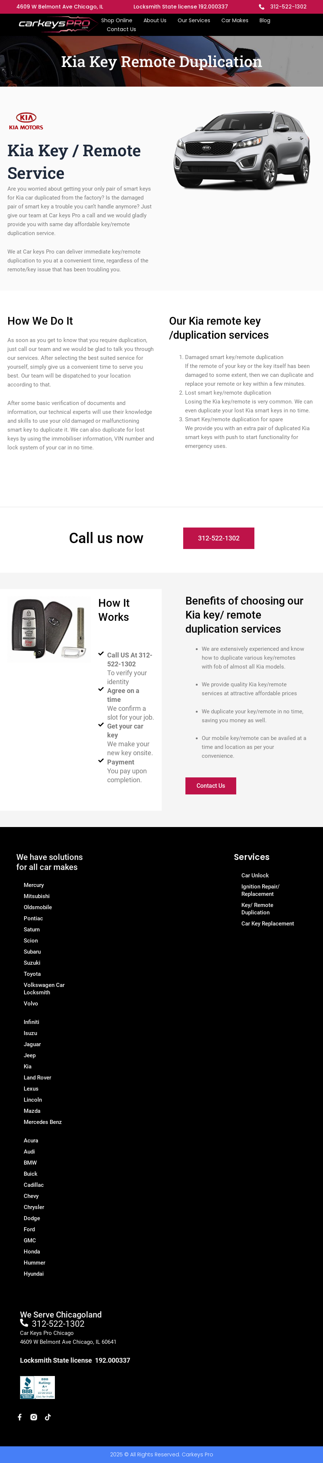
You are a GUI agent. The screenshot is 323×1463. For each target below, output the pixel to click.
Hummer (34, 1262)
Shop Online (116, 20)
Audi (29, 1151)
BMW (30, 1162)
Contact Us (121, 29)
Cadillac (34, 1185)
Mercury (34, 885)
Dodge (32, 1218)
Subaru (32, 951)
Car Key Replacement (267, 923)
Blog (265, 20)
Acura (31, 1140)
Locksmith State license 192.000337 (181, 6)
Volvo (31, 1003)
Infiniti (31, 1022)
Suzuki (32, 963)
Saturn (32, 929)
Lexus (31, 1088)
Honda (32, 1251)
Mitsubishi (37, 896)
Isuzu (30, 1033)
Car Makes (234, 20)
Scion (31, 940)
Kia (28, 1066)
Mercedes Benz (43, 1122)
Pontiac (33, 918)
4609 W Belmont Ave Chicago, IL (59, 6)
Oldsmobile (38, 907)
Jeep (30, 1055)
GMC (30, 1240)
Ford (29, 1229)
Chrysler (34, 1207)
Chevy (31, 1196)
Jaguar (32, 1044)
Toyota (32, 974)
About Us (155, 20)
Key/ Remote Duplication (257, 909)
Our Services (194, 20)
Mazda (32, 1111)
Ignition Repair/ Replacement (260, 890)
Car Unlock (255, 875)
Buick (30, 1174)
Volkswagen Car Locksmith (44, 989)
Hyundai (34, 1273)
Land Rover (37, 1077)
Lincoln (33, 1100)
